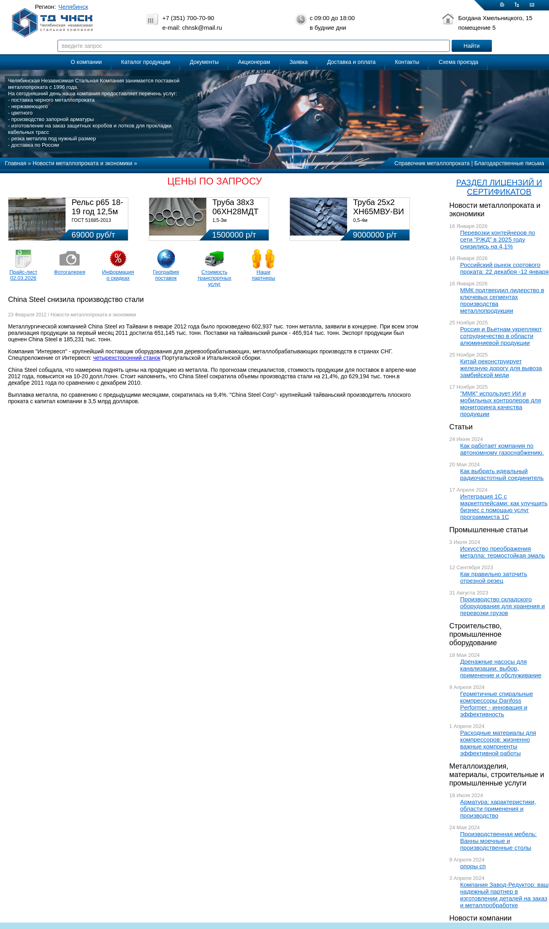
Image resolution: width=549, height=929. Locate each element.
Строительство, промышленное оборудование (475, 634)
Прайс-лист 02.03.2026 (23, 275)
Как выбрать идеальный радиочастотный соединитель (502, 474)
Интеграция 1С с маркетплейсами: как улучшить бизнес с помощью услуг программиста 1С (503, 506)
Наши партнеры (263, 275)
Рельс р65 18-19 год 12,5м (97, 207)
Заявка (299, 62)
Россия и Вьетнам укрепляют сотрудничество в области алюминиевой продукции (501, 336)
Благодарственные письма (509, 163)
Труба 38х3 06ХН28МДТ (235, 207)
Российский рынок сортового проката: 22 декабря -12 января (504, 268)
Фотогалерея (69, 272)
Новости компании (480, 918)
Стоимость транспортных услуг (214, 278)
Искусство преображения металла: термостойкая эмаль (502, 552)
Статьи (461, 427)
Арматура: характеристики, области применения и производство (498, 808)
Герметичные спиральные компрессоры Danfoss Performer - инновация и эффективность (496, 704)
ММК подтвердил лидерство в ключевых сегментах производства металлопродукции (502, 300)
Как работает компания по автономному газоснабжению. (502, 449)
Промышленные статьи (488, 530)
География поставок (166, 275)
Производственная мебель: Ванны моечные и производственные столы (498, 841)
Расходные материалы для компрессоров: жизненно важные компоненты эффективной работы (498, 743)
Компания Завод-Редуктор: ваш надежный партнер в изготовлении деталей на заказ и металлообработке (504, 894)
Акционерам (254, 62)
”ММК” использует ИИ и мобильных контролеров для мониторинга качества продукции (500, 403)
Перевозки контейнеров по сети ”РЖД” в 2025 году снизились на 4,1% (497, 239)
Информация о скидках (118, 275)
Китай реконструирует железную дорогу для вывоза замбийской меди (501, 368)
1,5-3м (219, 220)
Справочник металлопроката (432, 163)
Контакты (407, 62)
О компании (86, 62)
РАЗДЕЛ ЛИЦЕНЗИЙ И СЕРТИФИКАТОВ (499, 187)
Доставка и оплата (351, 62)
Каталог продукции (146, 62)
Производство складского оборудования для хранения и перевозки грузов (502, 606)
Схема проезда (458, 62)
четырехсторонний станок (126, 358)
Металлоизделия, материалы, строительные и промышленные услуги (496, 774)
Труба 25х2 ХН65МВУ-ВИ (378, 207)
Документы (204, 62)
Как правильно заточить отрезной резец (493, 577)
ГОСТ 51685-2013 (91, 220)
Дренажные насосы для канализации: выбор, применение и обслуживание (500, 668)
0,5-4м (360, 220)
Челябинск (73, 6)
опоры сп (473, 866)
